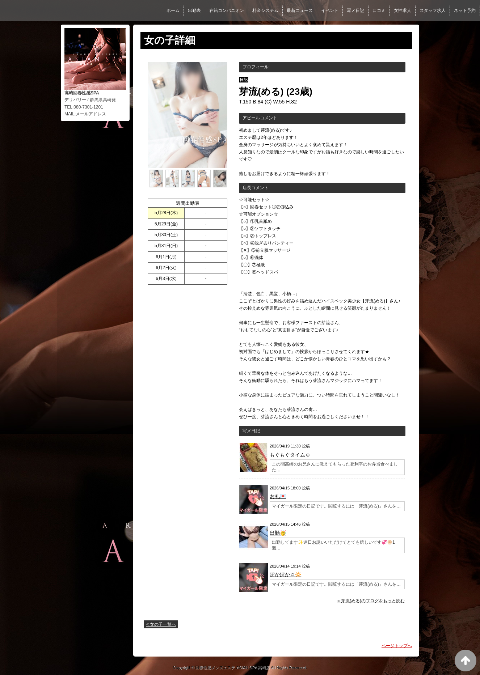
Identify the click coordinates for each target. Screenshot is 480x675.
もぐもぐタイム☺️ (290, 455)
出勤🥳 (278, 533)
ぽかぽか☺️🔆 (285, 574)
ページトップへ (397, 645)
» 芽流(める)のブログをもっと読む (371, 600)
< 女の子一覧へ (161, 624)
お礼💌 (278, 496)
